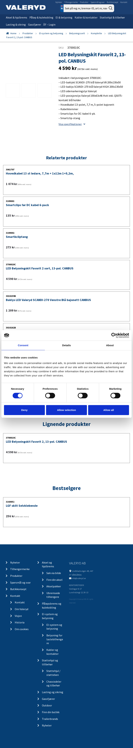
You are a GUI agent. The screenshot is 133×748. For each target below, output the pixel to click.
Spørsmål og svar (98, 2)
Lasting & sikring (16, 24)
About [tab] (110, 345)
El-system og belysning (51, 33)
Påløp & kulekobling (41, 17)
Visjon (18, 616)
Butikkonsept (112, 2)
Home (13, 33)
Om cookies (22, 629)
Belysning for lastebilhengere (54, 639)
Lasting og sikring (52, 692)
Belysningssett (77, 33)
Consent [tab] (23, 345)
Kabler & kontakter (86, 17)
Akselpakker (53, 586)
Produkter (84, 2)
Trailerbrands (50, 719)
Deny (24, 410)
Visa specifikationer (72, 124)
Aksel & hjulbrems (16, 17)
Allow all (108, 410)
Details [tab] (66, 345)
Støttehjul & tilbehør (112, 17)
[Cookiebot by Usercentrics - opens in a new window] (114, 335)
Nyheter (58, 2)
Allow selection (66, 410)
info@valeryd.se (79, 578)
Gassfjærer (34, 24)
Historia (19, 622)
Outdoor (47, 705)
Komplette (96, 33)
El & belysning (64, 17)
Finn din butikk (50, 712)
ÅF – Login (49, 24)
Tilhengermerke (71, 2)
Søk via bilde (53, 573)
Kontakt (123, 2)
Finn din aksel (54, 579)
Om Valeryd (21, 609)
